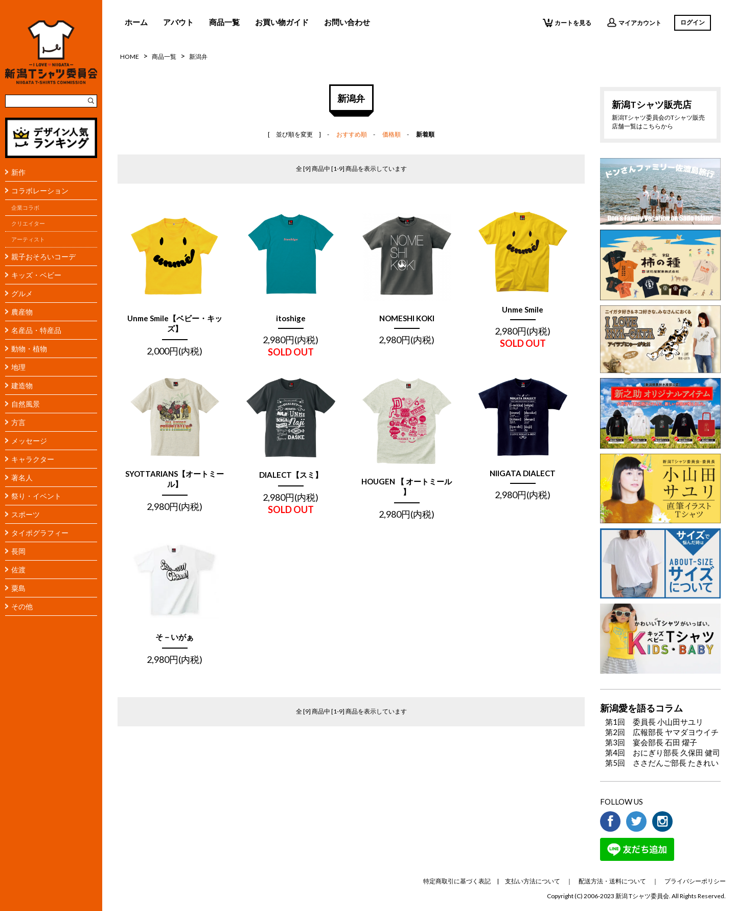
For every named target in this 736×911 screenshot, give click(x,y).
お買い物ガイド (282, 22)
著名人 (22, 477)
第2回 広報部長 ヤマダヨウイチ (662, 732)
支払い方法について (532, 881)
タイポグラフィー (39, 532)
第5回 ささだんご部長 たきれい (662, 762)
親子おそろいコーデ (43, 256)
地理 (18, 367)
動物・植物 (29, 348)
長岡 (18, 551)
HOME (129, 56)
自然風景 (25, 403)
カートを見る (567, 22)
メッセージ (29, 440)
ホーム (136, 22)
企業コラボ (25, 208)
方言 (18, 422)
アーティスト (28, 239)
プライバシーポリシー (695, 881)
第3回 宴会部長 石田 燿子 (651, 742)
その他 (22, 606)
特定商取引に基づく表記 (457, 881)
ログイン (692, 22)
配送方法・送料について (612, 881)
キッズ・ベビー (36, 275)
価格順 (391, 134)
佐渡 (18, 569)
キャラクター (32, 459)
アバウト (178, 22)
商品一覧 (224, 22)
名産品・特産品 (36, 330)
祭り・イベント (36, 496)
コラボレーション (39, 190)
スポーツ (25, 514)
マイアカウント (634, 22)
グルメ (22, 293)
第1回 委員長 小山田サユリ (654, 721)
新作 (18, 172)
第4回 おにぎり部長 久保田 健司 (662, 752)
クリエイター (28, 223)
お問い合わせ (347, 22)
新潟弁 (198, 56)
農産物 (22, 311)
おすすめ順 (351, 134)
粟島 (18, 588)
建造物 (22, 385)
